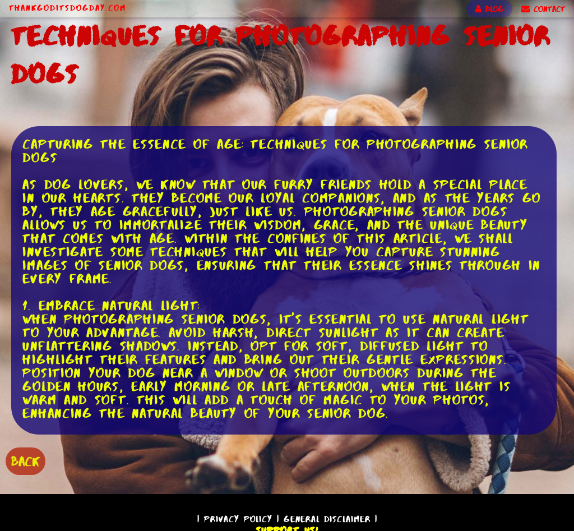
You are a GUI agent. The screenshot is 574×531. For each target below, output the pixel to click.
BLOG (489, 9)
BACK (25, 461)
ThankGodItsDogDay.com (67, 8)
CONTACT (543, 9)
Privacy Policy (238, 519)
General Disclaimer (327, 519)
